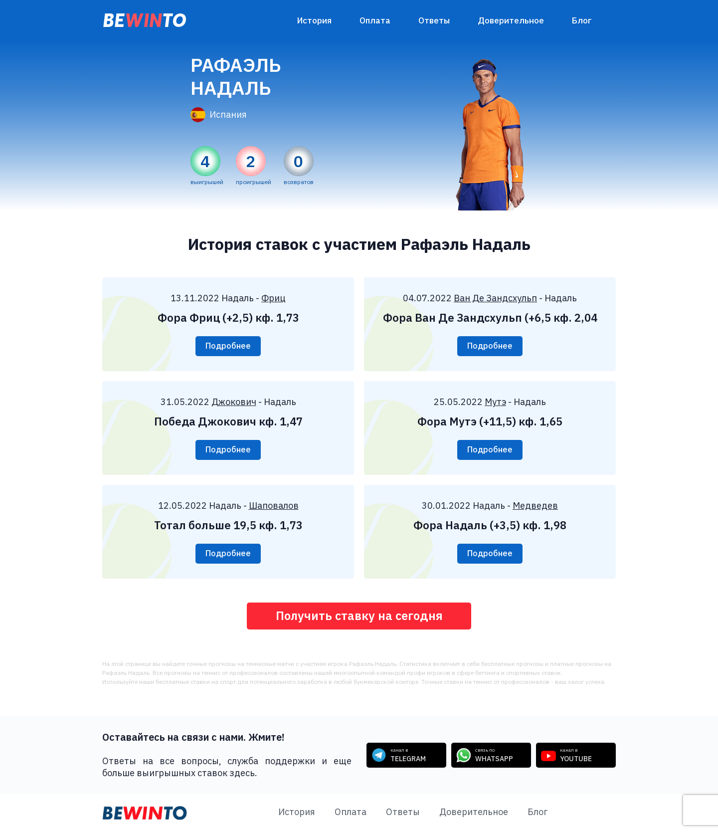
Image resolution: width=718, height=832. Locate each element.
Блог (582, 20)
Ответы (434, 20)
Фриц (273, 298)
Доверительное (511, 20)
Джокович (233, 402)
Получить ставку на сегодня (359, 616)
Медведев (535, 505)
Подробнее (228, 346)
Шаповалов (274, 505)
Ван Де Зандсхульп (495, 298)
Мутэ (495, 402)
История (314, 20)
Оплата (374, 20)
